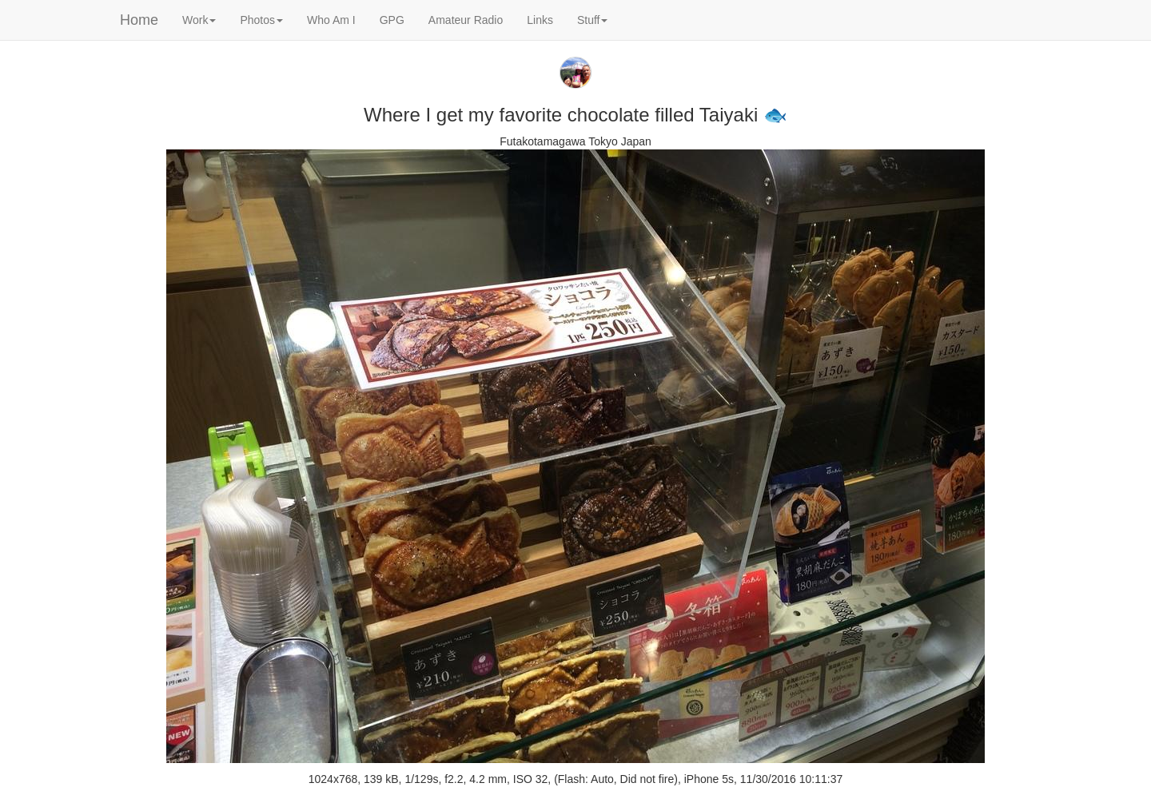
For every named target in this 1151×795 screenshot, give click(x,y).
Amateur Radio (465, 20)
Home (139, 20)
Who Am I (331, 20)
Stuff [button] (592, 20)
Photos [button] (261, 20)
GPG (392, 20)
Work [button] (199, 20)
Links (540, 20)
